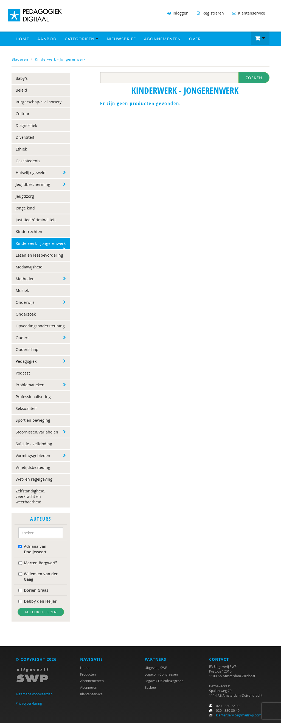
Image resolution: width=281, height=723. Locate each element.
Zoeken (254, 77)
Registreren (210, 13)
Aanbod (47, 38)
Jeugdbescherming (33, 184)
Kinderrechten (29, 231)
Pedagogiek (26, 361)
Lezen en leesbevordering (39, 255)
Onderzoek (26, 314)
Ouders (22, 337)
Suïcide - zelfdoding (34, 443)
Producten (88, 674)
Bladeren (20, 59)
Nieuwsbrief (121, 38)
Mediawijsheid (29, 267)
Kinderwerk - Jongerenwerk (60, 59)
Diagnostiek (26, 125)
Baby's (22, 78)
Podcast (23, 373)
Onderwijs (25, 302)
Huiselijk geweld (31, 172)
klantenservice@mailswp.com (238, 715)
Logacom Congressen (161, 674)
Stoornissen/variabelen (37, 432)
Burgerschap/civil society (38, 101)
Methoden (25, 278)
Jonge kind (25, 208)
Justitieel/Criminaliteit (36, 219)
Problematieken (30, 384)
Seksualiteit (26, 408)
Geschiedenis (28, 160)
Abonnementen (162, 38)
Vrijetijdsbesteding (33, 467)
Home (22, 38)
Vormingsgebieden (33, 455)
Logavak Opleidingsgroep (164, 681)
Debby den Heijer (37, 601)
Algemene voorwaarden (34, 694)
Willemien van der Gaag (38, 576)
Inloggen (178, 13)
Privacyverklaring (29, 703)
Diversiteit (25, 137)
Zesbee (150, 687)
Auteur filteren (41, 612)
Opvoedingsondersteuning (40, 325)
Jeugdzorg (25, 196)
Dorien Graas (33, 590)
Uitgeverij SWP (156, 667)
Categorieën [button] (82, 38)
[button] (260, 38)
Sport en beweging (33, 420)
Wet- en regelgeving (34, 479)
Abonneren (88, 687)
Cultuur (23, 113)
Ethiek (21, 149)
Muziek (22, 290)
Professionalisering (33, 396)
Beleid (21, 90)
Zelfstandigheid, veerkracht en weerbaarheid (30, 496)
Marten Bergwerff (37, 562)
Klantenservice (248, 13)
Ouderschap (27, 349)
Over (195, 38)
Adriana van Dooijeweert (32, 549)
